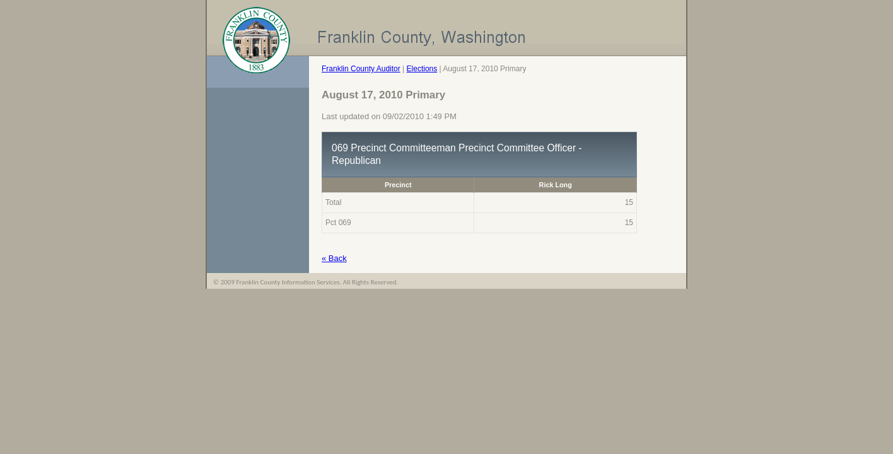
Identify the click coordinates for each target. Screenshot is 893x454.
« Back (334, 258)
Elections (422, 68)
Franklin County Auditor (361, 68)
